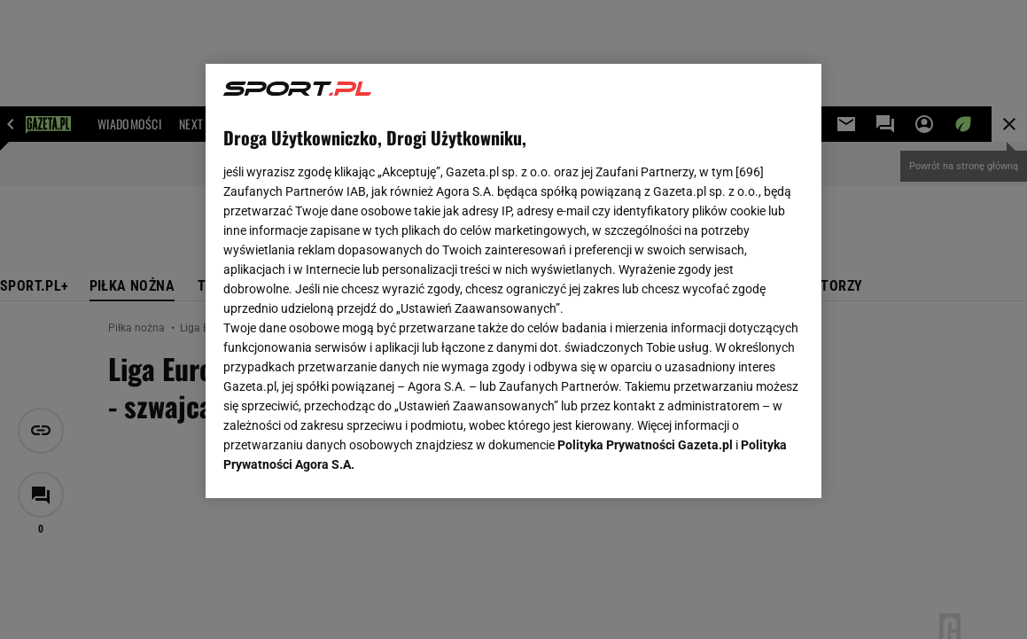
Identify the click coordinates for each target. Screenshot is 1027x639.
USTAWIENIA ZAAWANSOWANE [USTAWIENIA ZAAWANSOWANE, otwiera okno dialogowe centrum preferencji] (339, 463)
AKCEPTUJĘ (744, 463)
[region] (513, 281)
